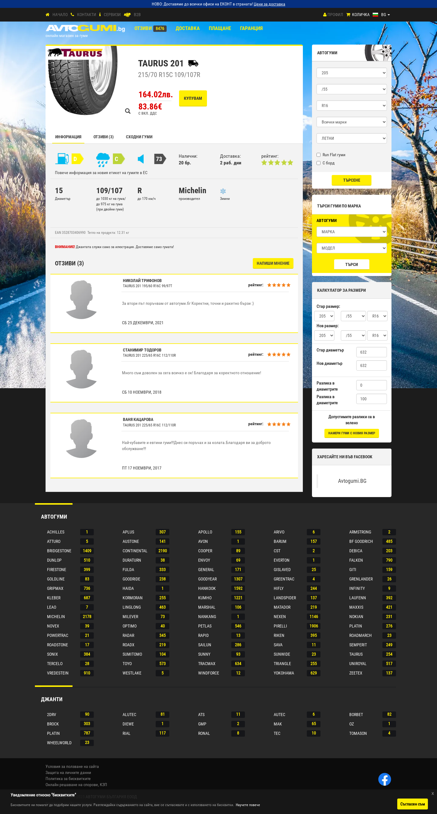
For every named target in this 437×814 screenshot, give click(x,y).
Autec (279, 714)
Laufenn (357, 597)
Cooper (205, 550)
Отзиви (143, 28)
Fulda (128, 569)
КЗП (103, 784)
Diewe (128, 724)
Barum (280, 541)
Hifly (278, 588)
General (206, 569)
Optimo (130, 626)
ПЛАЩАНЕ (220, 28)
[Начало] (47, 15)
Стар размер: (328, 306)
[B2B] (127, 15)
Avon (203, 541)
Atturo (53, 541)
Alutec (129, 714)
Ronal (204, 733)
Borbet (356, 714)
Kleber (53, 597)
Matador (282, 607)
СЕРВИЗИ (112, 14)
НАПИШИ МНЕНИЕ (273, 263)
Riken (279, 635)
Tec (277, 733)
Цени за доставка (269, 4)
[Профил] (325, 14)
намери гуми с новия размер (351, 433)
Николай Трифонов (142, 280)
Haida (128, 588)
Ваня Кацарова (138, 419)
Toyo (127, 663)
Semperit (358, 644)
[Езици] (381, 14)
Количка (361, 14)
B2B (137, 14)
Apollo (205, 532)
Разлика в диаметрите (327, 386)
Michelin (56, 616)
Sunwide (282, 654)
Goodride (131, 579)
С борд (326, 162)
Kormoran (133, 597)
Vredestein (58, 673)
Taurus (356, 654)
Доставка (188, 28)
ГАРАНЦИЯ (251, 28)
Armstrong (360, 532)
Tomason (358, 733)
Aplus (128, 532)
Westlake (132, 673)
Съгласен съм (412, 804)
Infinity (357, 588)
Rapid (203, 635)
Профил (335, 14)
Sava (278, 644)
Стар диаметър (330, 350)
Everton (282, 560)
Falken (356, 560)
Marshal (206, 607)
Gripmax (55, 588)
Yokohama (284, 673)
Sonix (52, 654)
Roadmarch (360, 635)
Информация (68, 136)
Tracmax (206, 663)
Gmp (202, 724)
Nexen (280, 616)
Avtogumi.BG (352, 481)
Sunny (204, 654)
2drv (51, 714)
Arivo (279, 532)
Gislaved (282, 569)
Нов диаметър (329, 363)
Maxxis (356, 607)
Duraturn (132, 560)
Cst (277, 550)
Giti (352, 569)
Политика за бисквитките (68, 778)
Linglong (132, 607)
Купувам (193, 98)
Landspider (285, 597)
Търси (351, 264)
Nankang (207, 616)
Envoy (204, 560)
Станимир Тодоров (142, 350)
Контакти (86, 14)
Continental (135, 550)
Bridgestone (59, 550)
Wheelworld (59, 742)
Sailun (204, 644)
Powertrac (57, 635)
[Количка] (348, 15)
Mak (278, 724)
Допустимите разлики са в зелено (351, 419)
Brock (53, 724)
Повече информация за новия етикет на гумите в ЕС (101, 172)
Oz (351, 724)
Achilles (55, 532)
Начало (60, 14)
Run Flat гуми (331, 154)
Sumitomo (132, 654)
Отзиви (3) (103, 136)
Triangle (282, 663)
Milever (130, 616)
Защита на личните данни (68, 772)
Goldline (56, 579)
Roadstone (57, 644)
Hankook (207, 588)
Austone (131, 541)
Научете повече (248, 805)
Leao (51, 607)
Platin (355, 626)
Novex (53, 626)
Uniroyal (358, 663)
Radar (128, 635)
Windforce (208, 673)
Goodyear (207, 579)
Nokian (356, 616)
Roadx (128, 644)
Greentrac (284, 579)
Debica (355, 550)
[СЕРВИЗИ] (100, 15)
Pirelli (280, 626)
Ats (201, 714)
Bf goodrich (361, 541)
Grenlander (361, 579)
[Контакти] (72, 15)
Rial (126, 733)
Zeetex (355, 673)
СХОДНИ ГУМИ (139, 136)
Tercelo (55, 663)
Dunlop (54, 560)
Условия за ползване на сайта (72, 766)
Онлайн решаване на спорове (72, 784)
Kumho (205, 597)
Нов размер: (327, 325)
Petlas (205, 626)
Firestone (56, 569)
